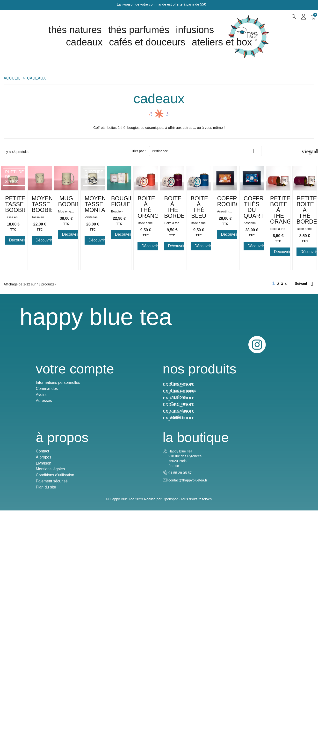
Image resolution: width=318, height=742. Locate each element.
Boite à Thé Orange (119, 384)
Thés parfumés (138, 29)
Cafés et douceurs (147, 42)
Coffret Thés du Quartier (119, 521)
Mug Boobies (198, 244)
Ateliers (97, 708)
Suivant (304, 580)
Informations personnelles (26, 674)
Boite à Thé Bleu (278, 381)
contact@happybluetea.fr (267, 688)
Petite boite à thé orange (199, 521)
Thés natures (74, 29)
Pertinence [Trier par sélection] (205, 151)
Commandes (15, 680)
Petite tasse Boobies (40, 247)
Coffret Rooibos (40, 518)
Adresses (12, 692)
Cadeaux (98, 695)
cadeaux (84, 42)
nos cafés (99, 702)
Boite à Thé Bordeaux (199, 384)
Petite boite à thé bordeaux (278, 521)
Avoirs (9, 686)
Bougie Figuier (40, 381)
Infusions (195, 29)
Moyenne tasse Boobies (119, 247)
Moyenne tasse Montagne (278, 247)
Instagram (305, 617)
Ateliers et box (222, 42)
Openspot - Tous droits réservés (187, 731)
